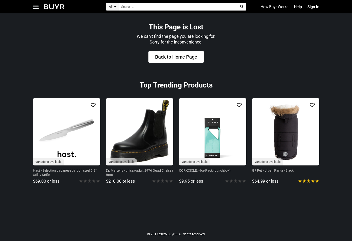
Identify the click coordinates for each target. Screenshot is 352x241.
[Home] (54, 6)
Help (298, 7)
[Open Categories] (36, 7)
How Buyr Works (275, 7)
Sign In (313, 7)
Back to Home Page (176, 57)
